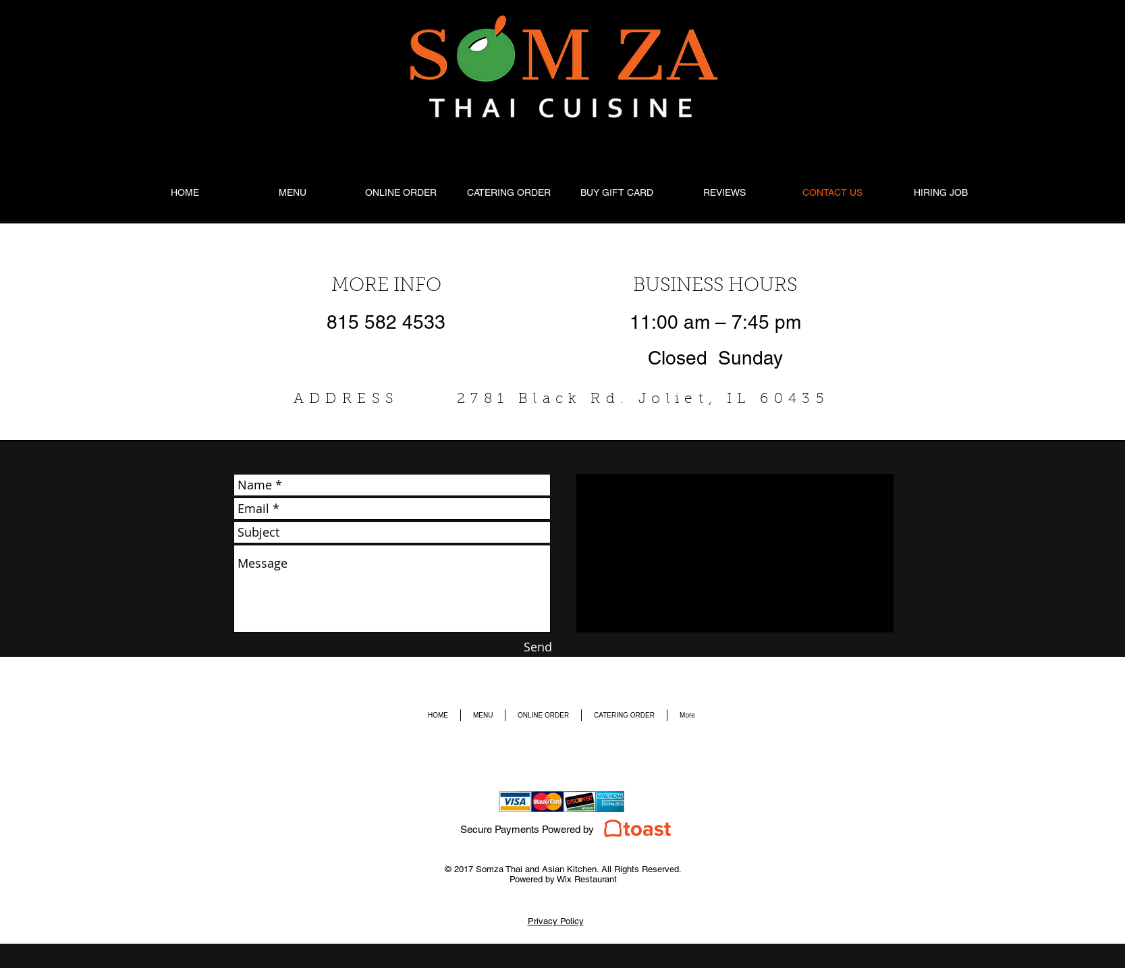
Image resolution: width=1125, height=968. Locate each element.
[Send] (538, 647)
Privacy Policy (556, 921)
